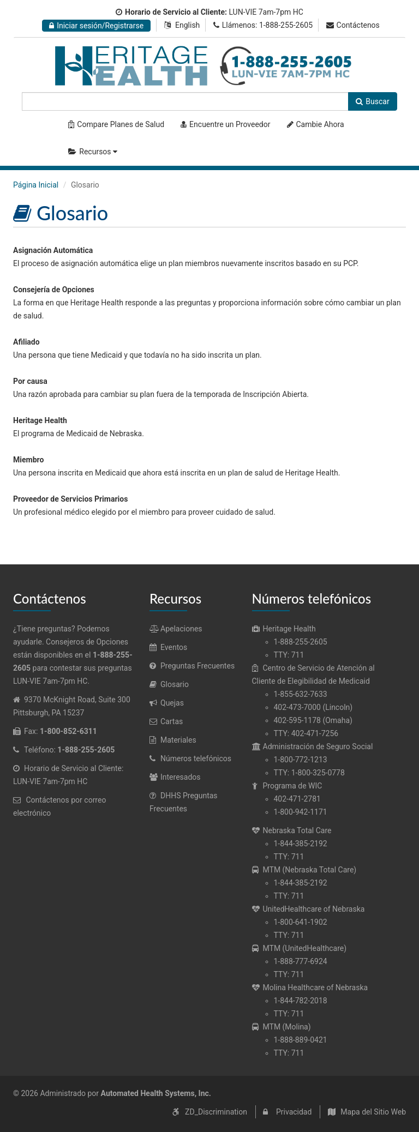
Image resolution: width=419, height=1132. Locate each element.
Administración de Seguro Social (312, 746)
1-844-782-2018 (300, 1000)
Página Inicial (35, 184)
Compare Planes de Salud (116, 124)
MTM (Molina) (281, 1026)
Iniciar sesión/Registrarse (96, 25)
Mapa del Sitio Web (373, 1111)
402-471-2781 (297, 798)
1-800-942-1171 (300, 812)
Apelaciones (175, 628)
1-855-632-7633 (300, 694)
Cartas (166, 721)
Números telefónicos (190, 758)
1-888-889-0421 (300, 1039)
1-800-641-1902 (300, 922)
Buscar (372, 101)
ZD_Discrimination (216, 1111)
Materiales (172, 740)
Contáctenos (353, 25)
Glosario (169, 684)
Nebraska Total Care (292, 830)
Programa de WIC (287, 785)
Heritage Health (284, 628)
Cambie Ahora (315, 124)
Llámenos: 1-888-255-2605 (263, 25)
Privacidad (294, 1111)
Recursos (94, 151)
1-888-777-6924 (300, 961)
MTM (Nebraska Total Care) (304, 869)
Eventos (168, 647)
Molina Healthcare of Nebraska (310, 987)
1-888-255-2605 (300, 641)
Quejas (166, 703)
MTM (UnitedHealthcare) (299, 948)
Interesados (175, 777)
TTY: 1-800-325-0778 (309, 772)
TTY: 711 (289, 655)
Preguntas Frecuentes (192, 665)
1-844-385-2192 (300, 843)
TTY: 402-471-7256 (306, 733)
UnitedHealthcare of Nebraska (308, 909)
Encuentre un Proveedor (225, 124)
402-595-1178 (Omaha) (313, 720)
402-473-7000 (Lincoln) (313, 707)
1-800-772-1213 (300, 759)
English (187, 25)
